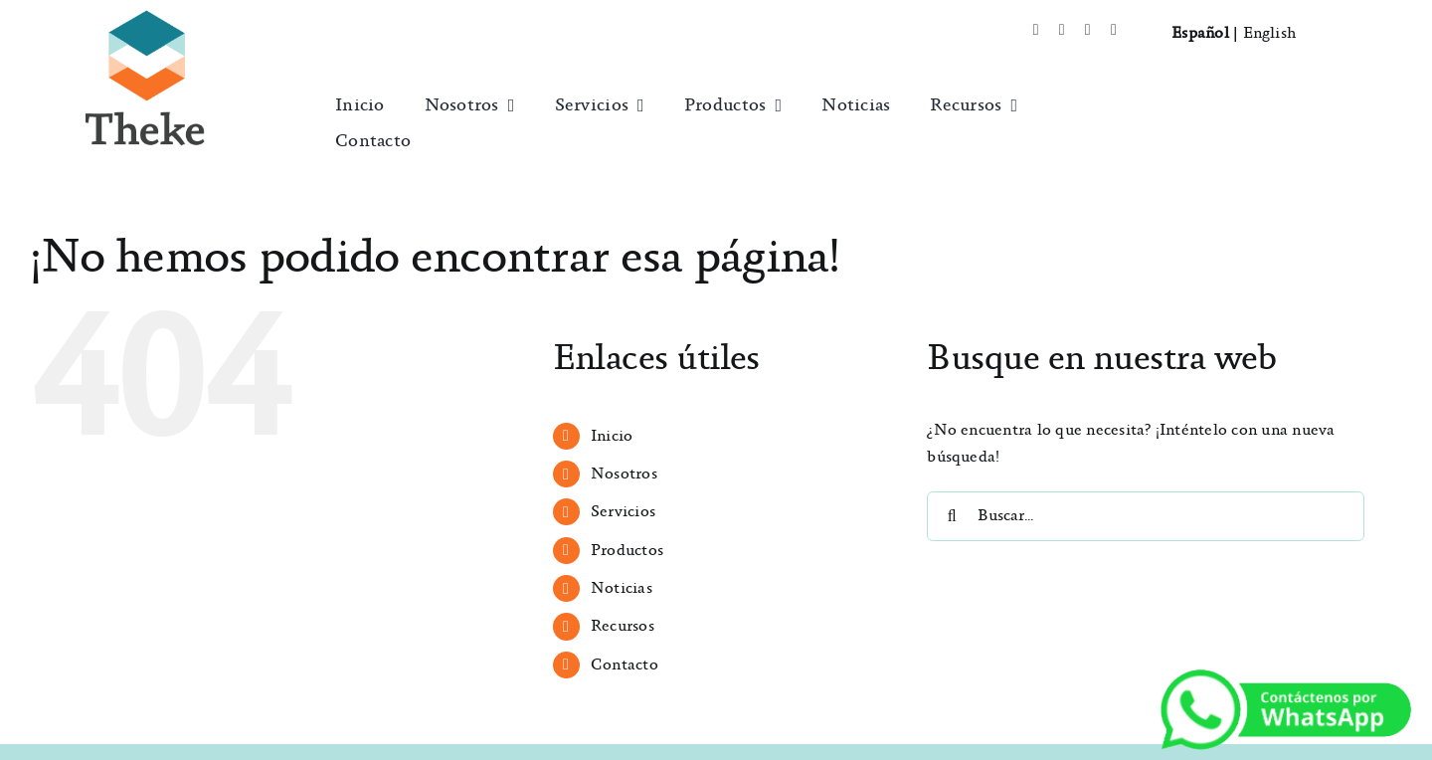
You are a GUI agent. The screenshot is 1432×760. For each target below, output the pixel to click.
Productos (627, 550)
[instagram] (1088, 30)
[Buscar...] (1145, 516)
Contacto (624, 665)
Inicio (611, 436)
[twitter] (1062, 30)
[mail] (1114, 30)
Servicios (623, 511)
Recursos (622, 626)
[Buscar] (952, 516)
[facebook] (1036, 30)
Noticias (621, 588)
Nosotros (624, 474)
